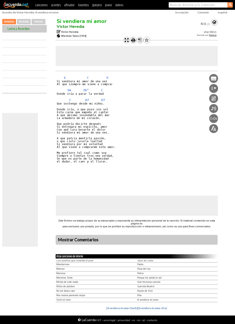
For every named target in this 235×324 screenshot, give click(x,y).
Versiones (9, 22)
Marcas (60, 268)
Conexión (203, 12)
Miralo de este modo (67, 282)
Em (69, 90)
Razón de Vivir (145, 290)
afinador (69, 5)
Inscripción (181, 12)
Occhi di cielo (63, 299)
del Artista (24, 22)
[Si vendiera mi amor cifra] (152, 308)
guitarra (97, 5)
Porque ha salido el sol (149, 277)
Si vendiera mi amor (82, 21)
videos (119, 5)
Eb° (86, 90)
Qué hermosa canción (148, 282)
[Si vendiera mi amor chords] (122, 308)
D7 (103, 100)
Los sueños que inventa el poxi (75, 260)
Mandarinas (62, 264)
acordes (56, 5)
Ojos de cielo (145, 260)
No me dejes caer (65, 290)
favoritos (83, 5)
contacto (152, 320)
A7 (87, 100)
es (133, 320)
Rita (139, 295)
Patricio (213, 35)
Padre (140, 264)
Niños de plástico (65, 286)
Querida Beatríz (145, 286)
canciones (41, 5)
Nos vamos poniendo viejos (70, 295)
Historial (38, 22)
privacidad (124, 320)
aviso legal (109, 320)
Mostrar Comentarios (78, 239)
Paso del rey (143, 268)
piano (108, 5)
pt (144, 320)
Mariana (60, 273)
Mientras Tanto (64, 277)
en (138, 320)
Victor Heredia (70, 26)
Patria (140, 273)
